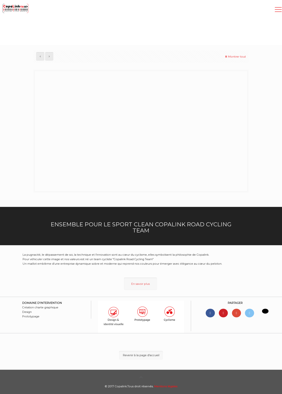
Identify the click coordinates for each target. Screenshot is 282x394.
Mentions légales (165, 386)
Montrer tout (235, 56)
